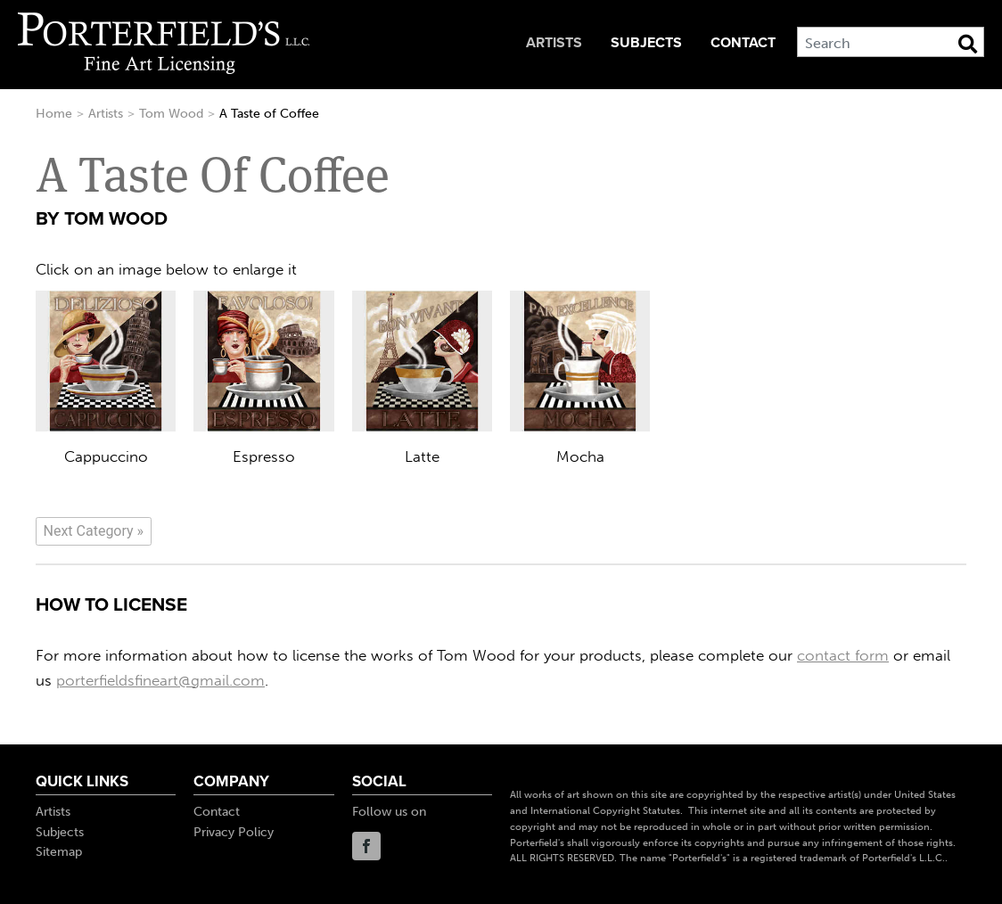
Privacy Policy (233, 832)
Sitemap (59, 851)
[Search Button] (967, 44)
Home (54, 113)
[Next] (94, 531)
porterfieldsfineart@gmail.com (160, 680)
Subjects (646, 43)
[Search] (890, 42)
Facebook (366, 846)
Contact (743, 43)
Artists (554, 43)
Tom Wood (171, 113)
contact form (843, 655)
